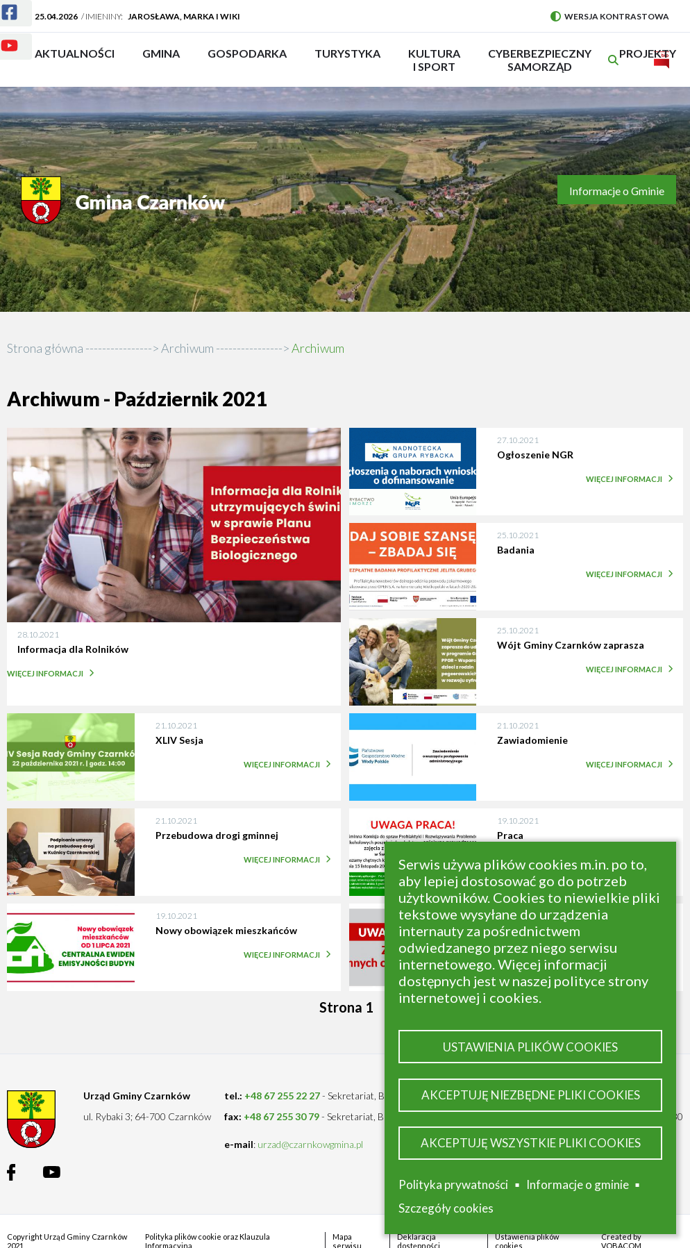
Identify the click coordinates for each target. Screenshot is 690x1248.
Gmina (165, 60)
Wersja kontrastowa (609, 16)
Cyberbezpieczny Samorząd (539, 60)
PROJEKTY (647, 60)
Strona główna (45, 348)
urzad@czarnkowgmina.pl (310, 1144)
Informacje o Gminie (616, 191)
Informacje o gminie (577, 1185)
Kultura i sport (434, 60)
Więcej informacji (48, 673)
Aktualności (75, 53)
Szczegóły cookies (446, 1208)
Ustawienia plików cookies (530, 1047)
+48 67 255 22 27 (282, 1095)
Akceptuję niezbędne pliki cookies (530, 1095)
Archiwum (187, 348)
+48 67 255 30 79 (281, 1116)
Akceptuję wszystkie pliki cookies (531, 1142)
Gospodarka (247, 60)
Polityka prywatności (453, 1184)
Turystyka (347, 60)
